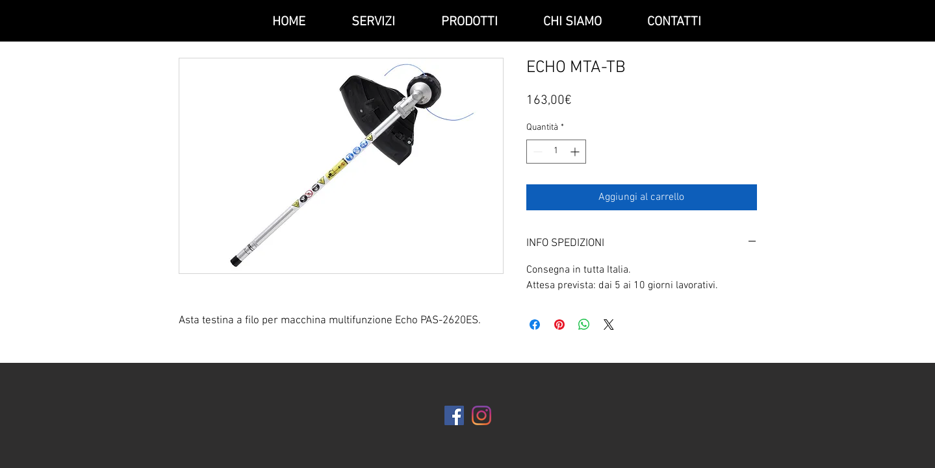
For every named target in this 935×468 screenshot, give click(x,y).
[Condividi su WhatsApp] (584, 324)
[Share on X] (609, 324)
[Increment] (576, 151)
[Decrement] (536, 151)
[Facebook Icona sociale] (454, 415)
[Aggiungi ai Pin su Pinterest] (559, 324)
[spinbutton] (556, 151)
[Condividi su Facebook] (535, 324)
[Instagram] (481, 415)
